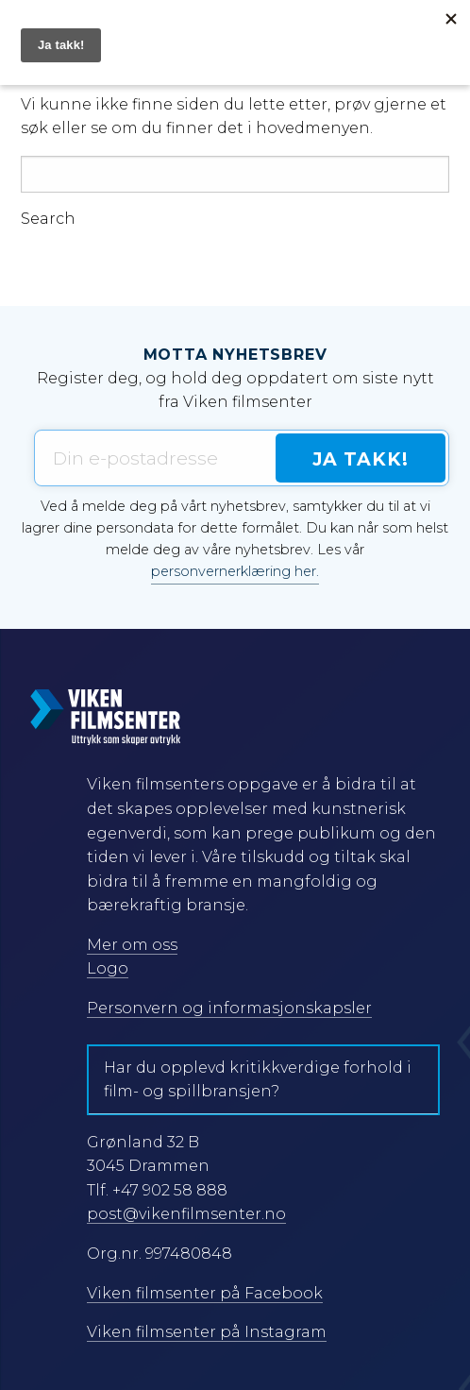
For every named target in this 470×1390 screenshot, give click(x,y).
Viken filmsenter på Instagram (207, 1332)
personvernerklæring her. (235, 571)
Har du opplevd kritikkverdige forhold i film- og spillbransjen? (257, 1080)
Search (48, 219)
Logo (107, 968)
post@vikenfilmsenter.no (186, 1214)
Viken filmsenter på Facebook (205, 1293)
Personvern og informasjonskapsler (229, 1008)
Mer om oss (132, 945)
